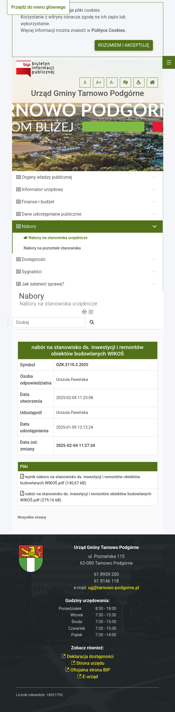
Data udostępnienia (34, 427)
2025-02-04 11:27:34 (75, 445)
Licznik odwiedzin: (31, 695)
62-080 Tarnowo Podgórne (106, 563)
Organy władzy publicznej (47, 177)
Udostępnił (31, 412)
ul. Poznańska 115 (106, 556)
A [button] (84, 82)
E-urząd (87, 676)
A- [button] (112, 82)
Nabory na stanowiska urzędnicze (58, 304)
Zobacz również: (87, 647)
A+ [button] (99, 82)
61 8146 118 (106, 581)
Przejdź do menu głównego (38, 7)
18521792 (54, 695)
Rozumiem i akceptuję (123, 45)
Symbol (27, 364)
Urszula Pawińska (72, 379)
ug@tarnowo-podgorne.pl (113, 587)
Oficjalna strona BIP (87, 670)
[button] (125, 82)
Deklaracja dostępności (87, 656)
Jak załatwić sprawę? (43, 284)
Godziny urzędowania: (87, 600)
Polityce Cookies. (109, 30)
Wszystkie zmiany (32, 517)
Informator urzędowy (42, 189)
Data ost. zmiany (29, 446)
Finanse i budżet (38, 201)
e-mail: (106, 587)
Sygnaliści (32, 271)
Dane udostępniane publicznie (51, 214)
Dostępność (33, 259)
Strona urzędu (87, 663)
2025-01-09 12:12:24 (74, 427)
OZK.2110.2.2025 (72, 364)
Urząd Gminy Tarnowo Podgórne (87, 93)
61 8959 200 (106, 574)
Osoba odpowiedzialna (36, 380)
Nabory (29, 226)
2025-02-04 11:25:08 (74, 397)
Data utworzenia (31, 398)
